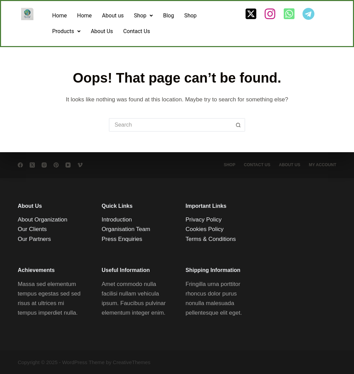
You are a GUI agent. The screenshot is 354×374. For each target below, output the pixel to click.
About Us (102, 31)
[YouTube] (68, 165)
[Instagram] (44, 165)
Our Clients (32, 229)
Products (66, 31)
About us (113, 15)
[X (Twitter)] (32, 165)
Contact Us (136, 31)
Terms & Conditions (211, 238)
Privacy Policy (204, 219)
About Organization (43, 219)
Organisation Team (126, 229)
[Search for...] (170, 125)
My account (322, 164)
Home (59, 15)
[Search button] (238, 125)
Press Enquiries (122, 238)
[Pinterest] (56, 165)
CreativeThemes (131, 362)
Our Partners (34, 238)
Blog (168, 15)
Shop (143, 15)
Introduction (117, 219)
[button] (143, 16)
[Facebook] (20, 165)
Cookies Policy (205, 229)
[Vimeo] (80, 165)
